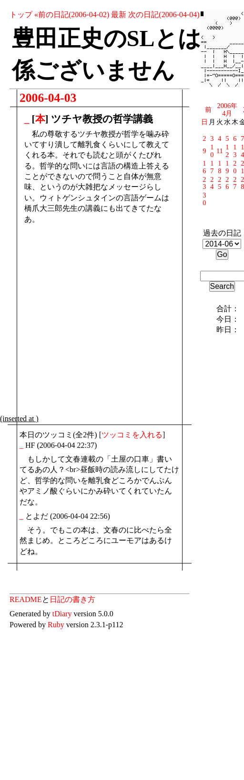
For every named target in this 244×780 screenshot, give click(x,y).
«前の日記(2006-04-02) (71, 14)
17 (212, 167)
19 (227, 167)
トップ (21, 14)
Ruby (56, 625)
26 (227, 183)
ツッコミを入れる (132, 435)
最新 (118, 14)
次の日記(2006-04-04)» (165, 14)
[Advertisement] (89, 321)
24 (212, 183)
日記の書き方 (72, 599)
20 (234, 167)
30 (204, 199)
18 (219, 167)
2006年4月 (227, 109)
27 (234, 183)
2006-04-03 (48, 98)
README (26, 599)
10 (212, 150)
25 (219, 183)
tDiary (62, 614)
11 (219, 151)
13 (234, 150)
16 (204, 167)
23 (204, 183)
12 (227, 150)
